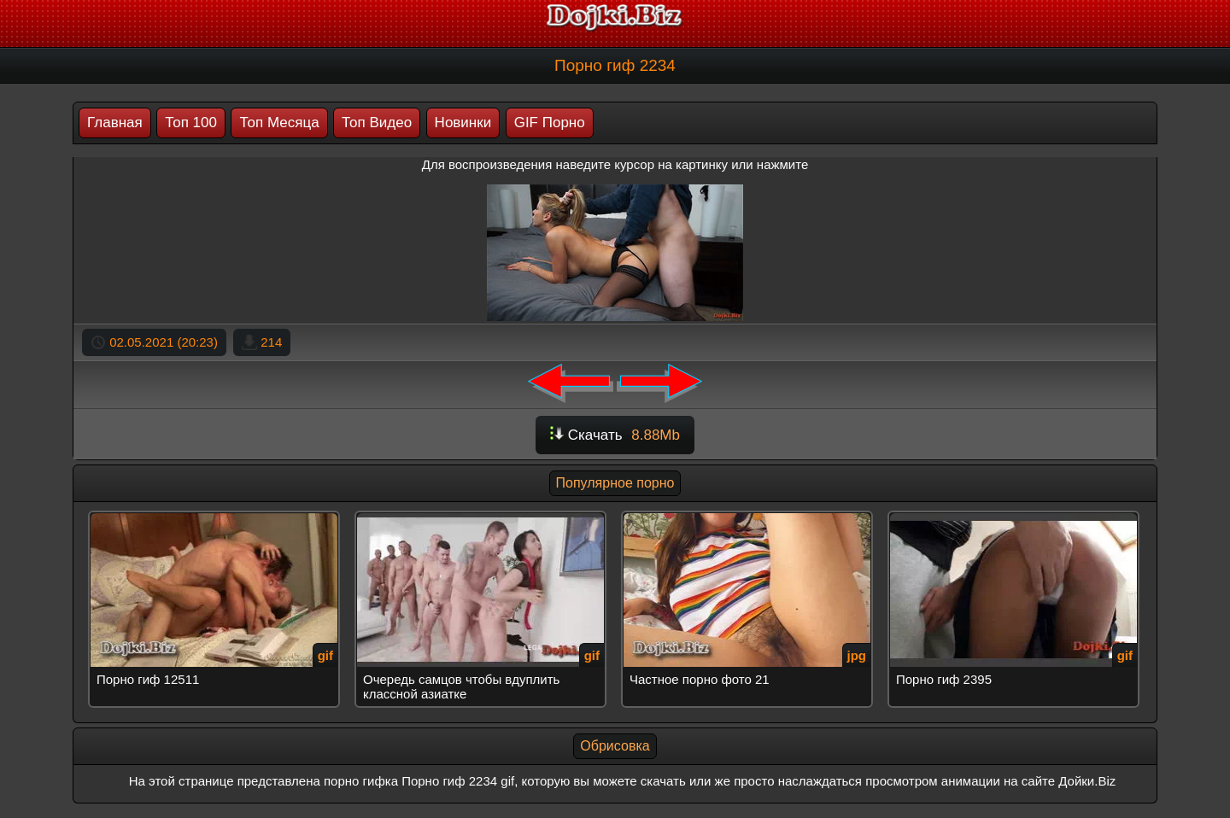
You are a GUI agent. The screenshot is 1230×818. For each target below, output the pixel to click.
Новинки (463, 122)
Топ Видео (377, 122)
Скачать (615, 435)
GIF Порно (549, 122)
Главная (115, 122)
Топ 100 (191, 122)
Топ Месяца (279, 122)
